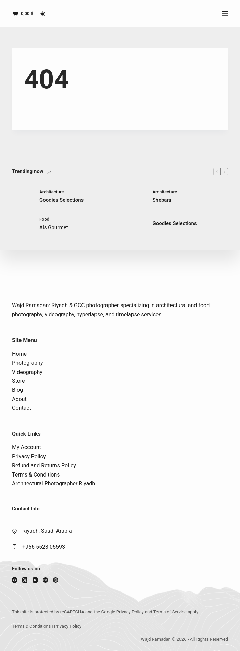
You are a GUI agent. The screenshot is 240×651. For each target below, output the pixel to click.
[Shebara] (135, 196)
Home (19, 354)
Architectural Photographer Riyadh (53, 483)
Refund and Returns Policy (44, 465)
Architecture (51, 191)
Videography (27, 372)
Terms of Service (170, 611)
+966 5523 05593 (43, 547)
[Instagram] (14, 580)
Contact (21, 408)
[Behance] (45, 580)
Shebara (161, 200)
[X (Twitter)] (24, 580)
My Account (26, 447)
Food (44, 219)
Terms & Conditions (36, 474)
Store (18, 381)
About (19, 399)
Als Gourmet (53, 227)
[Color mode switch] (42, 13)
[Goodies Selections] (22, 196)
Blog (17, 390)
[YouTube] (35, 580)
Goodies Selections (61, 200)
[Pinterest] (55, 580)
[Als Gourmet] (22, 223)
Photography (27, 363)
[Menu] (225, 14)
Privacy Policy (29, 456)
